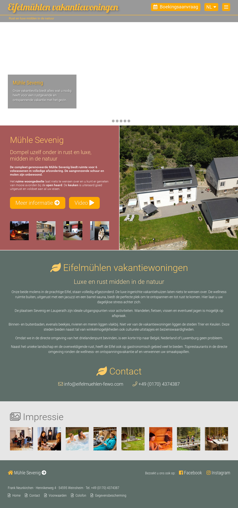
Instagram (218, 473)
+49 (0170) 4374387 (156, 384)
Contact (34, 495)
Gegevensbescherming (110, 495)
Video (84, 203)
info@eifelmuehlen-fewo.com (90, 384)
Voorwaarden (58, 495)
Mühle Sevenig (27, 473)
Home (16, 495)
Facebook (190, 473)
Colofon (80, 495)
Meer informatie (37, 203)
